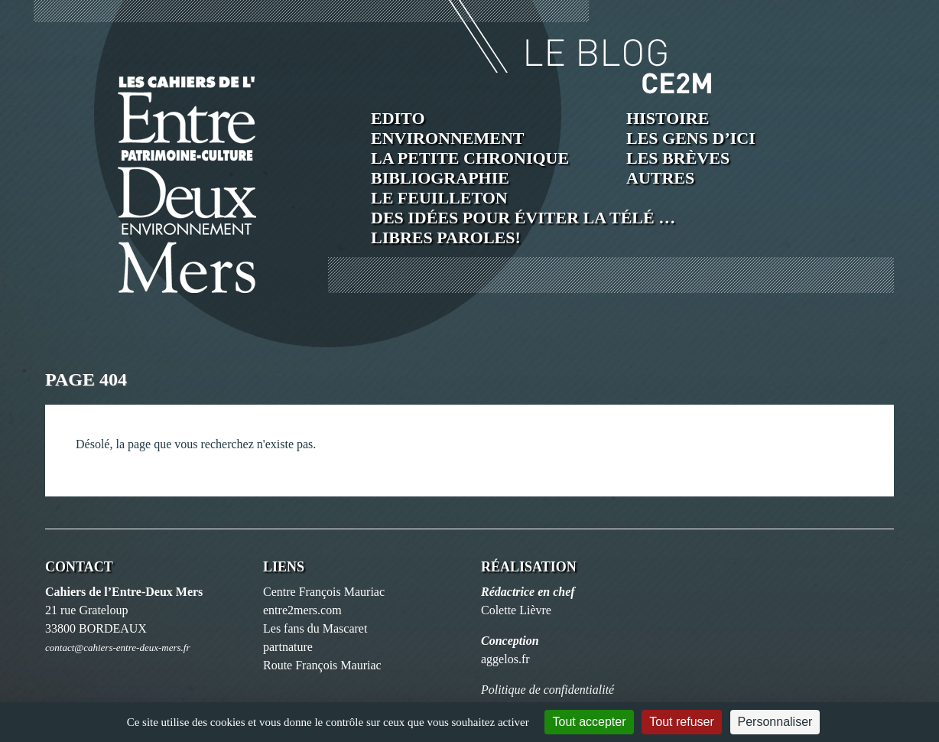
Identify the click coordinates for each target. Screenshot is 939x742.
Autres (660, 177)
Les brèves (677, 158)
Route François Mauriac (322, 665)
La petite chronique (470, 158)
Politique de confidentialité (547, 689)
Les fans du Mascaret (315, 628)
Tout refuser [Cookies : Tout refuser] (681, 721)
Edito (398, 118)
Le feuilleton (439, 197)
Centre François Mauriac (324, 591)
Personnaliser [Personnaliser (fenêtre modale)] (775, 721)
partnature (288, 646)
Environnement (447, 138)
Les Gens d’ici (690, 138)
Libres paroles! (446, 237)
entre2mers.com (302, 610)
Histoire (667, 118)
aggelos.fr (505, 659)
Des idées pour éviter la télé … (523, 217)
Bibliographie (440, 177)
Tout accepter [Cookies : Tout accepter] (588, 721)
